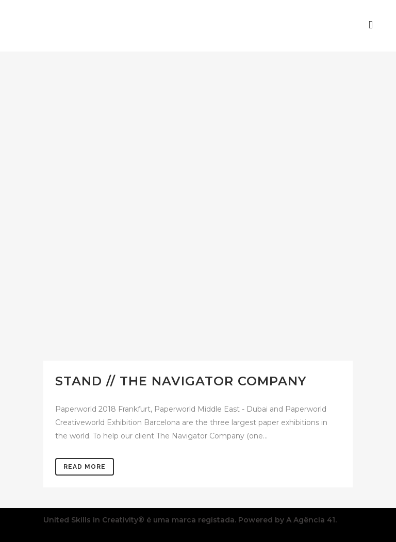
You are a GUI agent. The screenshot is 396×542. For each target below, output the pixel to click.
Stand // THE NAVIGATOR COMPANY (180, 381)
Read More (84, 466)
